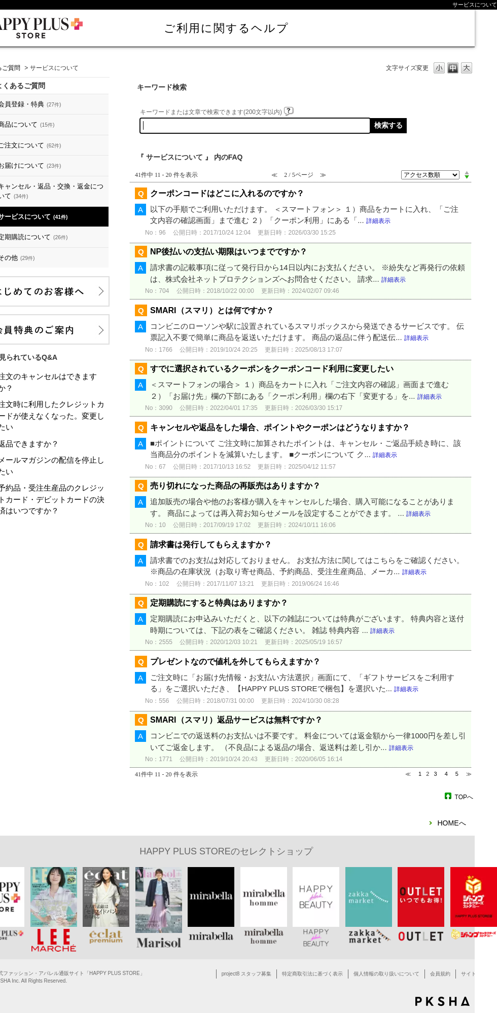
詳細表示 (378, 220)
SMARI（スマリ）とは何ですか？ (212, 310)
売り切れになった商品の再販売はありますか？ (235, 485)
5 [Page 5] (456, 774)
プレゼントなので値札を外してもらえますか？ (235, 661)
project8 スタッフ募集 (246, 974)
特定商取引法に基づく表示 (312, 974)
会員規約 (440, 974)
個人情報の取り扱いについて (386, 974)
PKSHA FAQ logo (442, 1001)
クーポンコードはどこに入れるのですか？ (227, 193)
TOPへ (464, 797)
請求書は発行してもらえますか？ (211, 544)
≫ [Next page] (469, 774)
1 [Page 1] (419, 774)
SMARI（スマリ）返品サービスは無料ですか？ (236, 720)
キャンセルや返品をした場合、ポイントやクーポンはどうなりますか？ (280, 427)
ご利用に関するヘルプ (226, 28)
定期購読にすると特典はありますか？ (219, 602)
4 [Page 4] (446, 774)
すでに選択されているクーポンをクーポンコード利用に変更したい (272, 368)
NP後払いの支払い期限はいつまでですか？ (228, 251)
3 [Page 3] (435, 774)
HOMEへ (452, 823)
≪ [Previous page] (408, 774)
